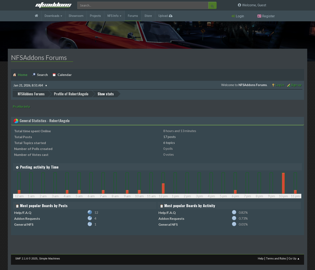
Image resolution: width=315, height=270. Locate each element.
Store (148, 16)
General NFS (24, 224)
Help (261, 258)
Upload (163, 16)
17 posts (169, 137)
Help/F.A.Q (22, 213)
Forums (133, 16)
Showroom (76, 16)
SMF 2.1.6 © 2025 (26, 258)
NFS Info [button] (114, 16)
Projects (95, 16)
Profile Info (21, 106)
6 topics (169, 142)
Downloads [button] (53, 16)
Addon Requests (27, 218)
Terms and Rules (276, 258)
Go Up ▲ (294, 258)
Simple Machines (49, 258)
